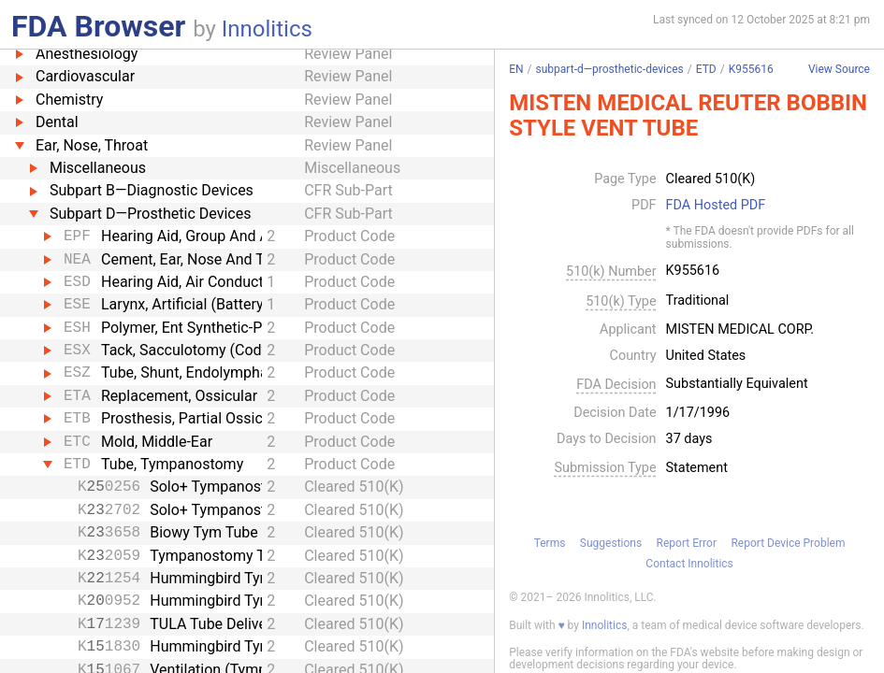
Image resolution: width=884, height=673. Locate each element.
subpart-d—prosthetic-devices (610, 69)
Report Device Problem (788, 543)
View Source (839, 70)
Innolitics (267, 29)
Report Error (687, 543)
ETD (706, 69)
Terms (550, 543)
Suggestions (611, 543)
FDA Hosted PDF (716, 205)
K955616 (751, 69)
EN (516, 69)
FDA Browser (98, 26)
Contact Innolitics (688, 563)
